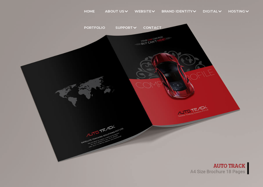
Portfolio (94, 27)
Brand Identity (177, 11)
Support (124, 27)
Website (143, 11)
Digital (210, 11)
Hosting (236, 11)
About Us (114, 11)
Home (89, 11)
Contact (152, 27)
